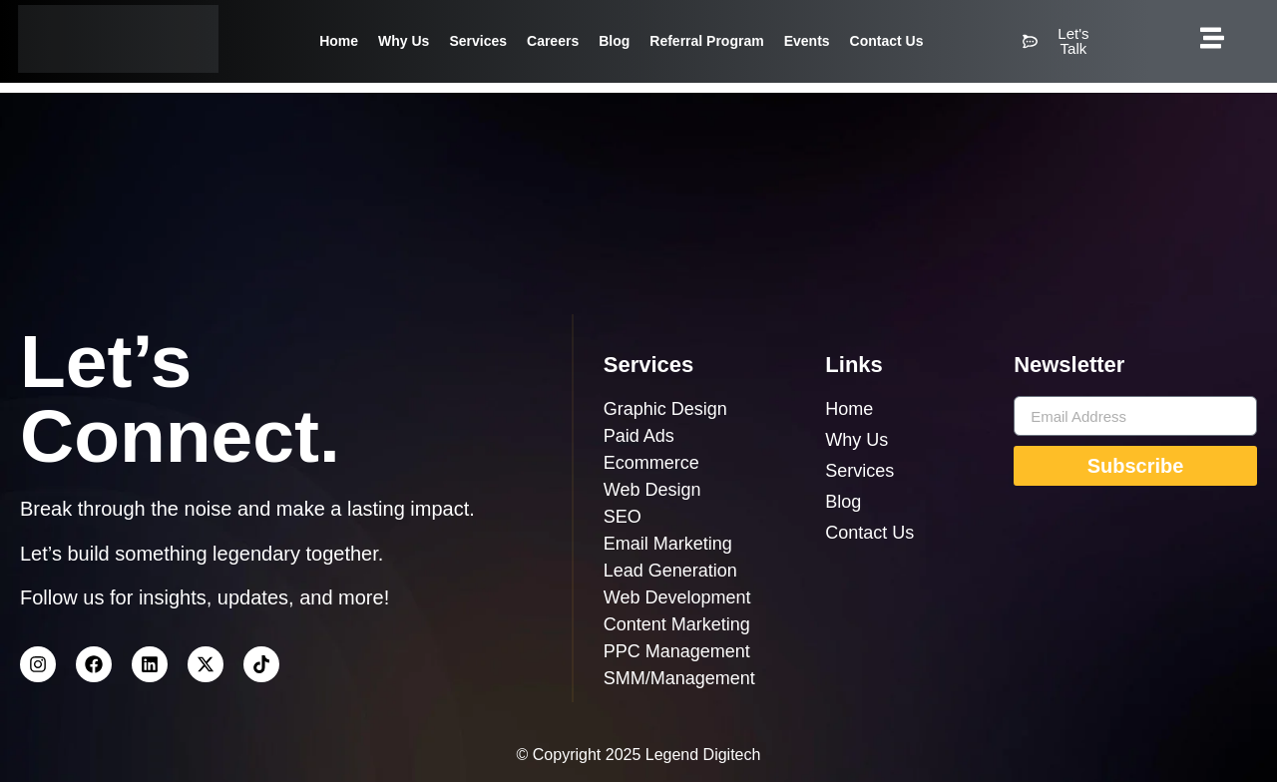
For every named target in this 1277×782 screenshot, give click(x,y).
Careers (553, 41)
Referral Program (706, 41)
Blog (614, 41)
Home (338, 41)
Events (807, 41)
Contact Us (887, 41)
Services (478, 41)
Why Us (403, 41)
